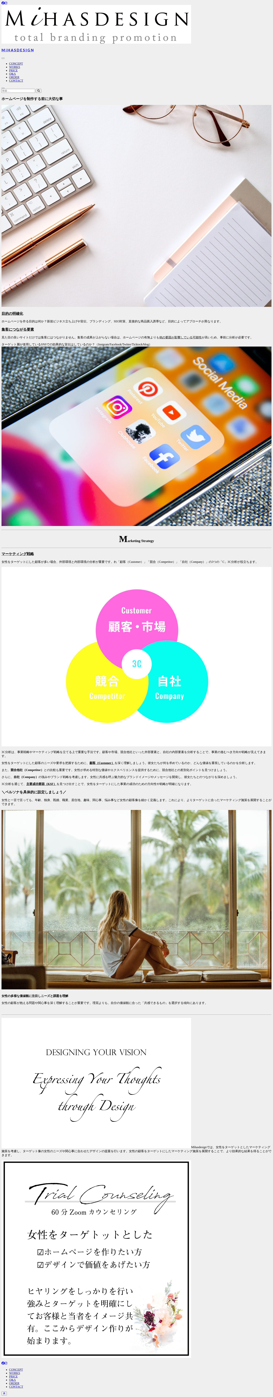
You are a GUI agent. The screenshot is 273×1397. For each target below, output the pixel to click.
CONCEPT (16, 63)
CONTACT (16, 80)
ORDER (14, 77)
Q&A (12, 73)
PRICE (13, 70)
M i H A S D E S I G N (18, 50)
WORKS (14, 67)
